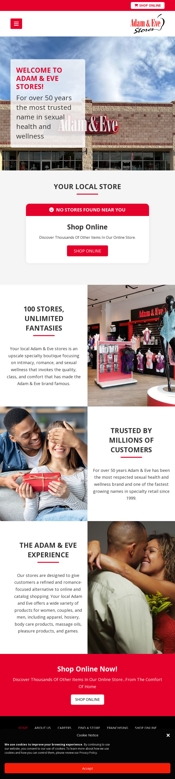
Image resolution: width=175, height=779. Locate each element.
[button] (168, 735)
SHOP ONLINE (87, 251)
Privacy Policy (88, 753)
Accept (87, 768)
